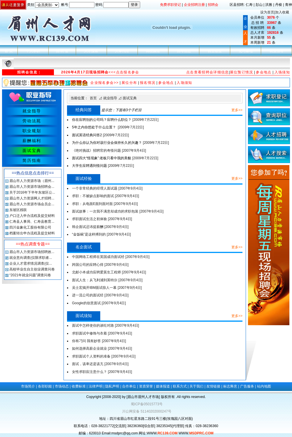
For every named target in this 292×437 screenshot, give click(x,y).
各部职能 (45, 386)
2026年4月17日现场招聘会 (85, 72)
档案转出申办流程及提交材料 (32, 233)
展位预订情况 (241, 72)
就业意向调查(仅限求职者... (30, 258)
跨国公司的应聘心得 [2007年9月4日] (100, 265)
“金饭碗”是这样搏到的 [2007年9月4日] (101, 234)
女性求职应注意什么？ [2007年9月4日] (102, 372)
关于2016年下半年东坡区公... (32, 192)
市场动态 (62, 386)
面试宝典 (130, 98)
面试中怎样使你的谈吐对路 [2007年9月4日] (105, 325)
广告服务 (247, 386)
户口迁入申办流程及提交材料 (32, 216)
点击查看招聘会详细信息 (207, 72)
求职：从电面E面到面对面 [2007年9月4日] (105, 204)
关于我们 (196, 386)
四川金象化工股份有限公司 (30, 227)
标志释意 (230, 386)
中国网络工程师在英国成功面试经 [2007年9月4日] (110, 257)
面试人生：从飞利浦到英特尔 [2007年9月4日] (107, 280)
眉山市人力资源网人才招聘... (31, 198)
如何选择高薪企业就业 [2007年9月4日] (102, 348)
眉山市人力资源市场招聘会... (31, 187)
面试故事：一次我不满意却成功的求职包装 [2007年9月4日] (117, 211)
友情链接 (213, 386)
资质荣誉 (146, 386)
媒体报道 (163, 386)
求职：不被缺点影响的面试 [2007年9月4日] (105, 196)
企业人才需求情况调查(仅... (30, 263)
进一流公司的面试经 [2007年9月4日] (100, 295)
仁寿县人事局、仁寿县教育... (31, 222)
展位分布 (129, 83)
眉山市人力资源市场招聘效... (31, 252)
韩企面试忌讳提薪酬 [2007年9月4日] (100, 227)
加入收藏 (282, 12)
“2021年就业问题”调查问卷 (30, 275)
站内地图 (264, 386)
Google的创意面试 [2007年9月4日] (99, 303)
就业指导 (110, 98)
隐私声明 (112, 386)
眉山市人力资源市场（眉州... (31, 181)
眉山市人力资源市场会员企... (31, 204)
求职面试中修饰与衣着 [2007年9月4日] (102, 333)
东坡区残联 (18, 210)
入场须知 (282, 72)
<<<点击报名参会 (124, 72)
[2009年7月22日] (115, 120)
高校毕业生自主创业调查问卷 (32, 269)
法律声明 (96, 386)
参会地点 (263, 72)
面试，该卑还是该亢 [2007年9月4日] (100, 364)
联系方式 (180, 386)
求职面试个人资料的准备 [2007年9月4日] (104, 356)
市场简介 (28, 386)
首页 (93, 98)
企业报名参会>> (104, 83)
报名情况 (147, 83)
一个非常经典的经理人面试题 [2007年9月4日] (107, 188)
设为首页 (267, 12)
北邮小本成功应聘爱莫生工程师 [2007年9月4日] (109, 272)
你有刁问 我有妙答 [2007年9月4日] (99, 341)
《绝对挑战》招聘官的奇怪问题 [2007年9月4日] (109, 150)
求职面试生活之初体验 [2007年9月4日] (102, 219)
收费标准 (79, 386)
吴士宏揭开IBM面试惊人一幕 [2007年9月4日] (107, 288)
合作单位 (129, 386)
